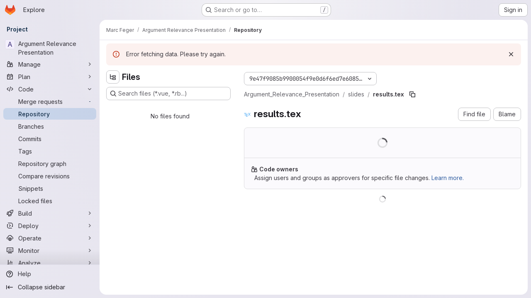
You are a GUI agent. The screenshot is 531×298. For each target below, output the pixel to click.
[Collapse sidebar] (49, 287)
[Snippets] (49, 188)
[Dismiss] (511, 54)
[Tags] (49, 151)
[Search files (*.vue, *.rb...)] (168, 93)
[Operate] (49, 238)
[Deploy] (49, 225)
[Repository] (49, 114)
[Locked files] (49, 201)
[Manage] (49, 64)
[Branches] (49, 126)
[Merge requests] (49, 101)
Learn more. (447, 177)
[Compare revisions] (49, 176)
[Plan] (49, 76)
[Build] (49, 213)
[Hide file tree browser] (112, 77)
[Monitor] (49, 250)
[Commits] (49, 138)
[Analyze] (49, 263)
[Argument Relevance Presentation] (49, 48)
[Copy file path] (412, 94)
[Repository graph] (49, 163)
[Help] (49, 274)
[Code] (49, 89)
